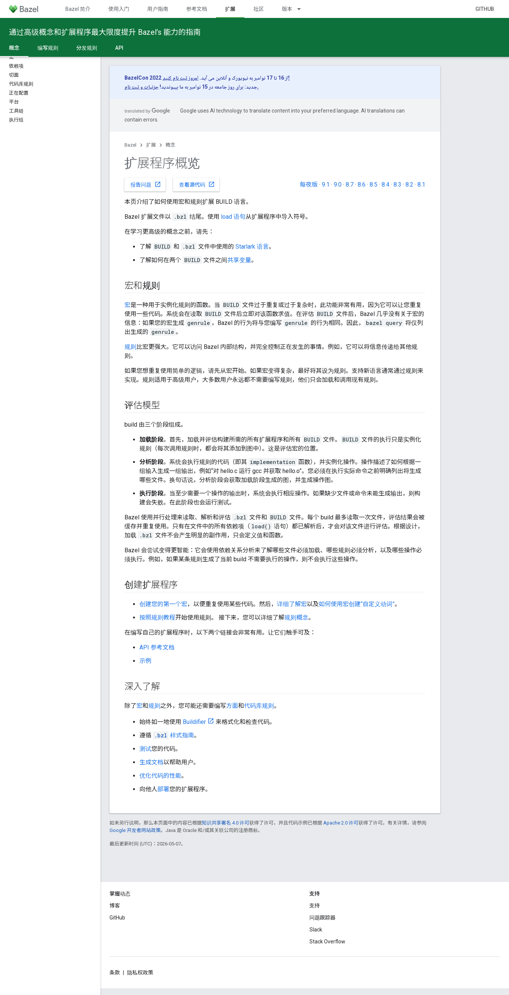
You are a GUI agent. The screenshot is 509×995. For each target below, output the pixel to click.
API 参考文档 (157, 647)
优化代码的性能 (160, 775)
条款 (114, 973)
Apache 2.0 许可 (340, 823)
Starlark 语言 (252, 246)
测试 (145, 748)
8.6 (361, 184)
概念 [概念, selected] (14, 48)
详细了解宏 (292, 604)
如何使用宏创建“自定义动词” (357, 604)
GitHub (484, 9)
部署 (163, 789)
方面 (232, 705)
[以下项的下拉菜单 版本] (302, 9)
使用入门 (118, 9)
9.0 (338, 184)
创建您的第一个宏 (163, 604)
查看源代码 (197, 184)
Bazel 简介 (77, 9)
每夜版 (309, 184)
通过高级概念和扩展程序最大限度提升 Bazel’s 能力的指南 (105, 32)
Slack (315, 930)
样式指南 (173, 735)
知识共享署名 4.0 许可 (225, 823)
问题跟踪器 (322, 918)
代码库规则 (259, 705)
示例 (145, 660)
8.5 (373, 184)
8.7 (350, 184)
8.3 (397, 184)
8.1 (421, 184)
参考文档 (196, 9)
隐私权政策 (140, 973)
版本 (287, 9)
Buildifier (194, 721)
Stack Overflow (327, 942)
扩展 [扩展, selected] (230, 9)
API (119, 48)
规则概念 (296, 617)
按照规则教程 (157, 617)
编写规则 (47, 48)
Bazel (130, 145)
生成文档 (151, 762)
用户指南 (157, 9)
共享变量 (239, 260)
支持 (314, 906)
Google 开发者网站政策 (135, 830)
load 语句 (233, 216)
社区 (258, 9)
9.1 (326, 184)
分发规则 (86, 48)
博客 (114, 906)
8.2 (409, 184)
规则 (130, 346)
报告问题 (145, 184)
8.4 (385, 184)
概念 (170, 145)
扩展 (151, 145)
